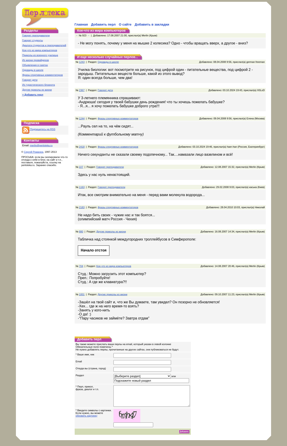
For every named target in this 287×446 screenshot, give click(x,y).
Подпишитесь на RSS (38, 129)
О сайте (125, 24)
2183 (82, 207)
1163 (82, 187)
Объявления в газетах (35, 65)
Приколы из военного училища (40, 55)
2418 (82, 146)
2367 (82, 90)
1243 (82, 62)
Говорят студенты (32, 40)
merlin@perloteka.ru (41, 145)
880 (81, 231)
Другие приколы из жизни (37, 89)
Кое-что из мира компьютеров (39, 50)
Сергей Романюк (33, 152)
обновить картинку (86, 419)
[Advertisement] (126, 15)
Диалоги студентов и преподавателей (44, 45)
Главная (81, 24)
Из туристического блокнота (38, 84)
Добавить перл (103, 24)
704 (81, 266)
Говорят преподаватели (36, 35)
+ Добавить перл (32, 94)
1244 (82, 118)
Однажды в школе (32, 70)
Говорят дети (29, 80)
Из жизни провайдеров (35, 60)
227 (81, 167)
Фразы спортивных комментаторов (42, 75)
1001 (82, 294)
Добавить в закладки (152, 24)
